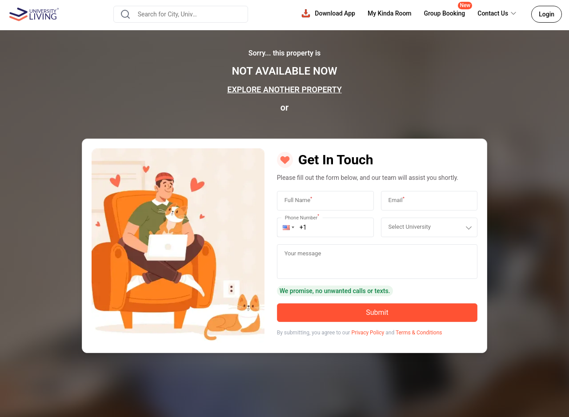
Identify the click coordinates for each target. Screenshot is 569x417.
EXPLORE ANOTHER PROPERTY (284, 89)
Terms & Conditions (419, 333)
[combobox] (181, 14)
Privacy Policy (367, 333)
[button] (288, 227)
